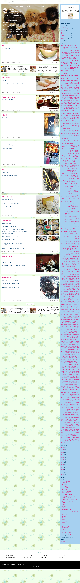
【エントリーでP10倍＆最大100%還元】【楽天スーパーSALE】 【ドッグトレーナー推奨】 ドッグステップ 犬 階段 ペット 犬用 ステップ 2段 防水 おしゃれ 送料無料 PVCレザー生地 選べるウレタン (19, 69)
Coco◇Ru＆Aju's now (67, 494)
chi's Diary (64, 514)
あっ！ (4, 169)
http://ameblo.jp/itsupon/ (8, 37)
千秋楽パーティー (65, 35)
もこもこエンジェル (66, 481)
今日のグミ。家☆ (66, 526)
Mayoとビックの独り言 (67, 517)
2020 (62, 457)
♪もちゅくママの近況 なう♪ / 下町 (30, 6)
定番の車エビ (6, 78)
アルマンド (63, 25)
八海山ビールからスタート (9, 97)
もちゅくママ (12, 9)
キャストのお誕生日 (66, 28)
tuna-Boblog (64, 504)
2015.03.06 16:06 (54, 251)
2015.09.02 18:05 (54, 137)
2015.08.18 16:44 (54, 192)
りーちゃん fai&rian (66, 516)
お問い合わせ (44, 557)
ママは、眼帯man (65, 27)
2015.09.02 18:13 (54, 62)
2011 (62, 472)
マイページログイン (63, 555)
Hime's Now (64, 489)
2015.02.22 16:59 (54, 300)
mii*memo (64, 507)
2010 (62, 474)
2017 (62, 462)
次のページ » (30, 304)
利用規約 (37, 557)
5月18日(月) (64, 38)
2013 (62, 469)
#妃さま (3, 300)
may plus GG (65, 487)
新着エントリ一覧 (28, 555)
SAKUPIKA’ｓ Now (66, 532)
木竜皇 (62, 40)
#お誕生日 (15, 273)
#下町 (3, 62)
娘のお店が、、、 (65, 33)
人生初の (63, 32)
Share (55, 40)
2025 (62, 449)
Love (50, 40)
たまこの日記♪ (65, 529)
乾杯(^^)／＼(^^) (7, 256)
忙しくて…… (6, 142)
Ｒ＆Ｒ (63, 522)
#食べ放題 (8, 273)
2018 (62, 461)
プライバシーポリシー (29, 557)
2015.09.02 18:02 (54, 164)
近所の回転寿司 (6, 220)
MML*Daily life (65, 521)
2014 (62, 467)
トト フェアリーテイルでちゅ (68, 496)
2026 (62, 447)
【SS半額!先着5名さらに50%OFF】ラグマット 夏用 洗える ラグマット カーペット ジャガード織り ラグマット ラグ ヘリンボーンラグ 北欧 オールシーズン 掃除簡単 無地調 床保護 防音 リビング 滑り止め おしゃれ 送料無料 (70, 9)
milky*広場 (64, 486)
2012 (62, 471)
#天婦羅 (13, 62)
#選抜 (13, 300)
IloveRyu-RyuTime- (66, 509)
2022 (62, 454)
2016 (62, 464)
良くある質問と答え (10, 557)
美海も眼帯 (63, 30)
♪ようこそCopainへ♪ (66, 534)
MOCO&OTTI (65, 527)
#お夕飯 (18, 62)
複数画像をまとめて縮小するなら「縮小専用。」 (13, 564)
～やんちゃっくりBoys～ (67, 497)
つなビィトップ (9, 555)
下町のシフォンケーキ (8, 197)
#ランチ (15, 251)
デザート (4, 46)
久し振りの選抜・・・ (8, 278)
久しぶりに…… (6, 115)
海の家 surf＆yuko (66, 491)
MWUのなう (65, 519)
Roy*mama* (64, 484)
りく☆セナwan (65, 482)
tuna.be (40, 552)
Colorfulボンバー (65, 37)
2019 (62, 459)
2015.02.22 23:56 (54, 273)
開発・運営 (61, 557)
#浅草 (7, 62)
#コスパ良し (22, 273)
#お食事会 (19, 300)
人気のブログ (44, 555)
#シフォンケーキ (5, 215)
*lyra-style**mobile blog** (67, 531)
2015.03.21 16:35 (54, 215)
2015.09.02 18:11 (54, 92)
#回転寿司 (4, 251)
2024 (62, 451)
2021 (62, 456)
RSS (63, 541)
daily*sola (64, 524)
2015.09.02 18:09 (54, 110)
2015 (62, 466)
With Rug (64, 502)
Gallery (43, 40)
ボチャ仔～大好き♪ (66, 506)
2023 (62, 452)
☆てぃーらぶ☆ (65, 492)
